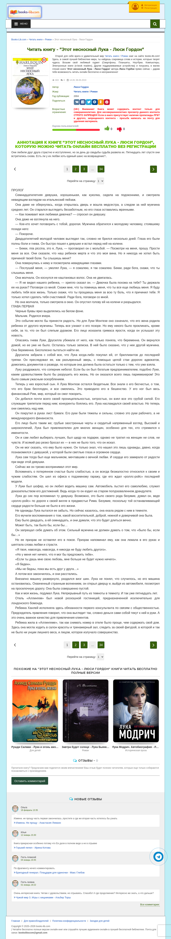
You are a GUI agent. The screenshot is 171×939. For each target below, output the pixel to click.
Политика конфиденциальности (69, 921)
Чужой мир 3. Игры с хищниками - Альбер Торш (42, 897)
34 (101, 169)
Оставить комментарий (29, 781)
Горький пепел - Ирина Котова (32, 847)
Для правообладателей (36, 921)
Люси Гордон (81, 87)
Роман (124, 56)
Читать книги (112, 56)
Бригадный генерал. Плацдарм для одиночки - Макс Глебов (49, 872)
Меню (21, 24)
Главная (15, 921)
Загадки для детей (99, 921)
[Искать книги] (155, 24)
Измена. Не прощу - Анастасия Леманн (37, 822)
